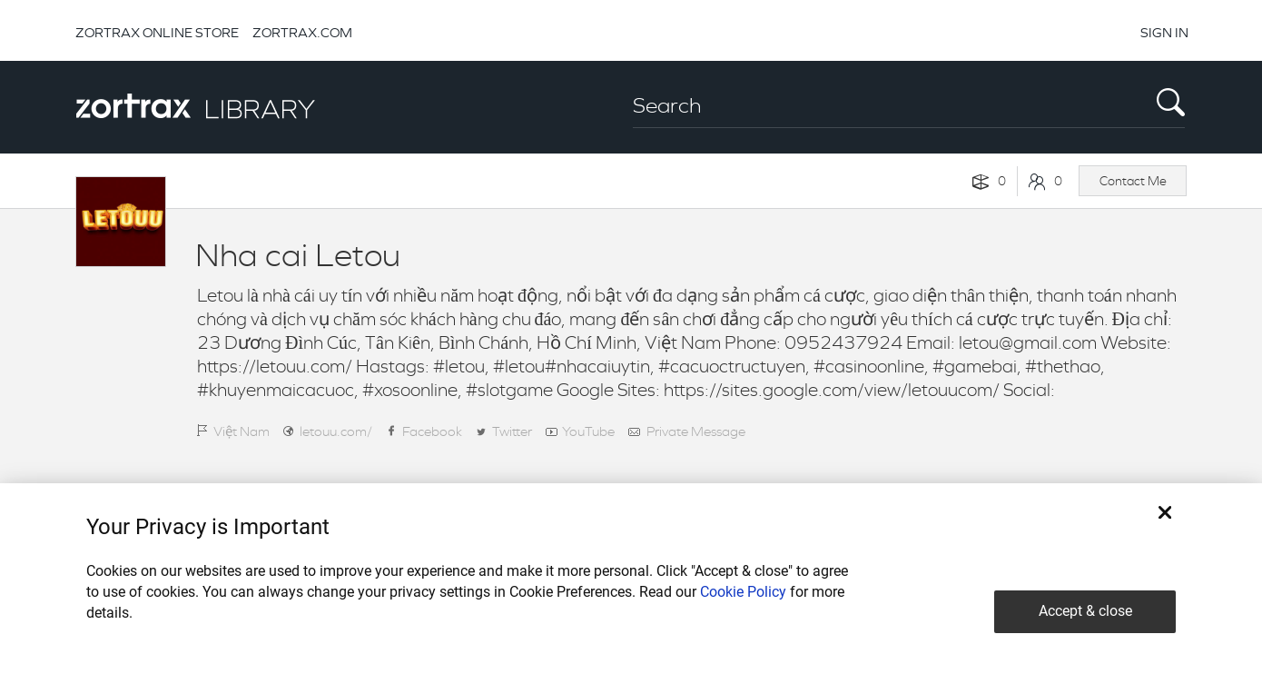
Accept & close (1085, 610)
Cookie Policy (743, 591)
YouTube (588, 431)
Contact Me (1133, 180)
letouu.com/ (336, 431)
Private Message (695, 431)
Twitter (512, 431)
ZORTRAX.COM (302, 32)
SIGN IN (1164, 32)
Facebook (432, 431)
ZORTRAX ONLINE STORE (157, 32)
